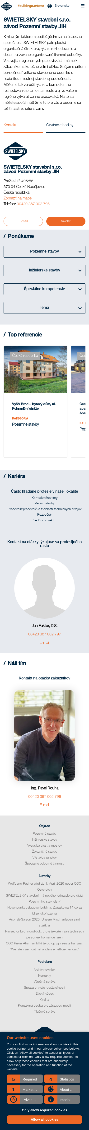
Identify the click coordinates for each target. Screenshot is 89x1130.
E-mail (23, 221)
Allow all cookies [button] (44, 1119)
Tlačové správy (44, 1011)
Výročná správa (44, 981)
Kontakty (44, 975)
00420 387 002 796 (33, 204)
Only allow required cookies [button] (44, 1110)
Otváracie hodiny (59, 125)
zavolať (66, 221)
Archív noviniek (44, 969)
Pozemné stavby (44, 833)
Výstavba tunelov (44, 857)
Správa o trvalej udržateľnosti (44, 987)
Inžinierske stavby (44, 839)
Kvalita (44, 999)
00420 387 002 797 (44, 634)
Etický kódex (45, 993)
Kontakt (10, 125)
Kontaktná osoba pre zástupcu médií (44, 1005)
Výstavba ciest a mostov (44, 845)
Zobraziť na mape (18, 198)
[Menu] (82, 6)
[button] (25, 1079)
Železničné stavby (44, 851)
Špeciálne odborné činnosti (44, 863)
